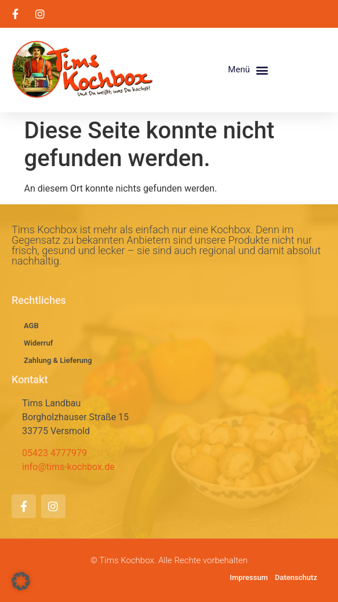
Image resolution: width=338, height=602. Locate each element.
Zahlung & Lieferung (58, 360)
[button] (248, 70)
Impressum (249, 577)
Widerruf (38, 343)
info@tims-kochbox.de (68, 466)
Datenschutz (296, 577)
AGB (31, 325)
